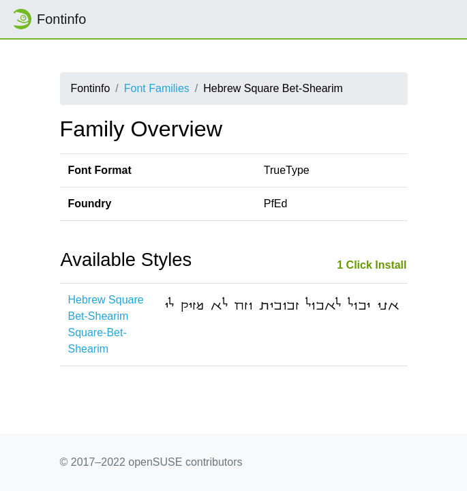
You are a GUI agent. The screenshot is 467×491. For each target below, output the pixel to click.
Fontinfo (48, 19)
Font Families (157, 88)
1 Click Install (371, 265)
